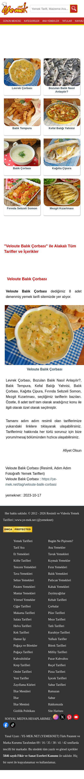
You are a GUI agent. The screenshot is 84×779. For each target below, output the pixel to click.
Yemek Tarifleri (23, 541)
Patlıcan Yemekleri (59, 580)
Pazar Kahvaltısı (58, 658)
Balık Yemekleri (58, 573)
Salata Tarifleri (22, 619)
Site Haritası (55, 711)
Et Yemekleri (21, 554)
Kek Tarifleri (21, 632)
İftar (16, 698)
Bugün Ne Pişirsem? (60, 541)
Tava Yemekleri (23, 573)
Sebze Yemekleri (23, 580)
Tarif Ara (19, 547)
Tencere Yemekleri (24, 567)
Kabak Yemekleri (58, 586)
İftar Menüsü (21, 704)
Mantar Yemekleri (24, 593)
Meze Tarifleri (57, 619)
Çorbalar (53, 606)
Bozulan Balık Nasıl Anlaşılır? (62, 89)
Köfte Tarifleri (22, 560)
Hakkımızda (55, 704)
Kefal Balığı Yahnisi (62, 128)
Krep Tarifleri (21, 665)
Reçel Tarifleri (57, 665)
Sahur (51, 698)
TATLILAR (67, 20)
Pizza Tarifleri (56, 671)
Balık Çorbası (22, 168)
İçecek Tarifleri (57, 678)
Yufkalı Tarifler (57, 639)
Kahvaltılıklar (21, 658)
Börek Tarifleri (57, 645)
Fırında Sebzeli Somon (22, 208)
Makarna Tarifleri (24, 613)
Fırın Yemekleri (57, 567)
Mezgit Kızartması (62, 208)
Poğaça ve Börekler (25, 645)
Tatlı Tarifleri (56, 626)
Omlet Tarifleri (22, 671)
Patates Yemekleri (24, 586)
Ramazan (53, 691)
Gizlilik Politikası (24, 711)
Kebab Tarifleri (57, 600)
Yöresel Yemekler (24, 600)
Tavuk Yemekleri (58, 554)
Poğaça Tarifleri (23, 652)
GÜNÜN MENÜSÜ (12, 20)
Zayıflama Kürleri (24, 684)
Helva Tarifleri (22, 626)
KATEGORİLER (31, 20)
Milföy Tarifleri (57, 652)
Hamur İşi (19, 639)
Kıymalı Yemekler (59, 560)
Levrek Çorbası (22, 88)
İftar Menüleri (22, 691)
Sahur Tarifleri (57, 684)
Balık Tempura (22, 128)
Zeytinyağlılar (56, 593)
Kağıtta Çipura (61, 168)
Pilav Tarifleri (56, 613)
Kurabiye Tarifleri (59, 632)
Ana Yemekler (57, 547)
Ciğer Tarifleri (22, 606)
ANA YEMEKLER (50, 20)
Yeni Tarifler (21, 678)
